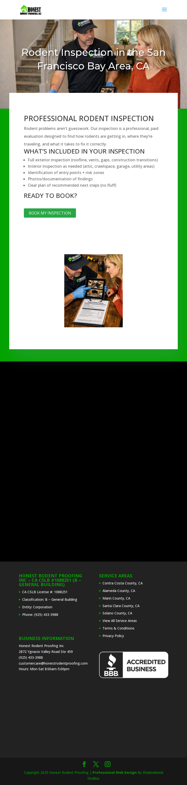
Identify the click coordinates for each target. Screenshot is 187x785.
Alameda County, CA (119, 590)
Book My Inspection (50, 213)
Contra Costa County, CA (123, 583)
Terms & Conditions (118, 628)
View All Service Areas (120, 620)
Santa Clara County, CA (121, 605)
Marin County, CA (116, 598)
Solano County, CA (117, 613)
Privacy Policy (113, 635)
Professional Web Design (115, 772)
